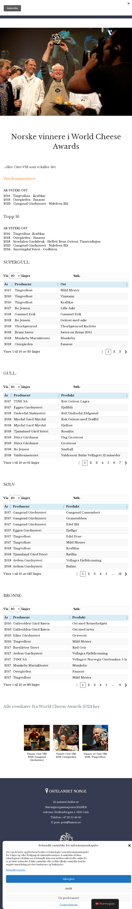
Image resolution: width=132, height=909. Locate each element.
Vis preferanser (68, 898)
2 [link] (114, 351)
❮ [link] (102, 351)
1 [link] (108, 351)
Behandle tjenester (16, 870)
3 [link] (120, 351)
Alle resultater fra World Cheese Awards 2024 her (51, 706)
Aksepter (69, 879)
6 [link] (114, 463)
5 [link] (108, 463)
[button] (129, 845)
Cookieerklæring (68, 904)
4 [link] (102, 463)
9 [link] (120, 685)
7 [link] (120, 463)
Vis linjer (16, 276)
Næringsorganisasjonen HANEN (66, 807)
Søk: (80, 276)
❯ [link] (126, 351)
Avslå (68, 888)
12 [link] (120, 574)
